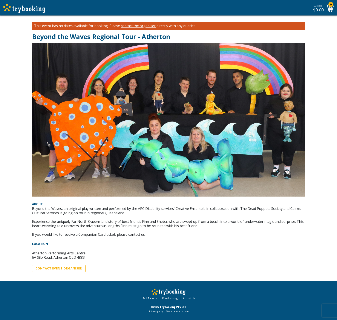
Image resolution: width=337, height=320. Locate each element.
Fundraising (170, 298)
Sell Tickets (150, 298)
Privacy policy (156, 311)
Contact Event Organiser (58, 268)
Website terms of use (177, 311)
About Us (189, 298)
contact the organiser (138, 26)
